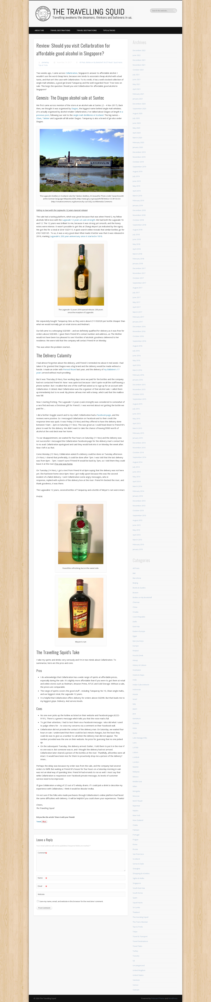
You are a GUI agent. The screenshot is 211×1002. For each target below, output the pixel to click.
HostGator (137, 670)
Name (42, 878)
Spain (135, 898)
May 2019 (136, 186)
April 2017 (136, 307)
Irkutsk (135, 694)
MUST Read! (108, 62)
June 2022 (136, 55)
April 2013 (136, 535)
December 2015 (139, 384)
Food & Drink (138, 655)
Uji (134, 960)
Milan (135, 786)
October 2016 (138, 336)
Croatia (135, 612)
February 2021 (138, 94)
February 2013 (138, 544)
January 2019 (138, 205)
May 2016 (136, 360)
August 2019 (137, 171)
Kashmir (136, 723)
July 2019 (136, 176)
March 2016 (137, 370)
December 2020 (139, 104)
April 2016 (136, 365)
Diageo (74, 108)
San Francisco (138, 854)
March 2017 (137, 312)
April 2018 (136, 249)
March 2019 (137, 195)
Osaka (135, 825)
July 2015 (136, 409)
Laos (134, 742)
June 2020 (136, 123)
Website (41, 894)
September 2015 (139, 399)
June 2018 (136, 239)
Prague (135, 839)
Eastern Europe (139, 631)
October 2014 (138, 452)
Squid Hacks (117, 62)
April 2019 (136, 191)
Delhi (135, 621)
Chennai (136, 602)
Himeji (135, 660)
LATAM (135, 747)
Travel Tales (137, 946)
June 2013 (136, 525)
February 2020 (138, 142)
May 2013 (136, 530)
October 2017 (138, 278)
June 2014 (136, 472)
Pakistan (136, 830)
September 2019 (139, 166)
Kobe (135, 728)
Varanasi (136, 980)
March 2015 (137, 428)
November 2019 (139, 157)
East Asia (136, 626)
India (135, 680)
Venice (135, 985)
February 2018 (138, 258)
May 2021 (136, 84)
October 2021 (138, 70)
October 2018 (138, 220)
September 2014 (139, 457)
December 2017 (139, 268)
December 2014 (139, 443)
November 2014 (139, 447)
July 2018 (136, 234)
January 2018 (138, 263)
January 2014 (138, 496)
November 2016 (139, 331)
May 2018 (136, 244)
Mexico (135, 776)
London (136, 762)
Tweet (38, 821)
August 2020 (137, 113)
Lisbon (135, 752)
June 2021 (136, 79)
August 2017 (137, 287)
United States (138, 975)
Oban (38, 118)
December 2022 (139, 50)
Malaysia (136, 771)
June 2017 (136, 297)
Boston (135, 592)
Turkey (135, 951)
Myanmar (136, 805)
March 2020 (137, 137)
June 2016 (136, 355)
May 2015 (136, 418)
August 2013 (137, 520)
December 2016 (139, 326)
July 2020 (136, 118)
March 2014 (137, 486)
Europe (136, 646)
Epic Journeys (138, 641)
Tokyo (135, 931)
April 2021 (136, 89)
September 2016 (139, 341)
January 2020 (138, 147)
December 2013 (139, 501)
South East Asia (139, 888)
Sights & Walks (138, 878)
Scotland (136, 859)
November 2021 (139, 65)
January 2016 (138, 380)
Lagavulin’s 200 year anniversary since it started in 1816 (76, 236)
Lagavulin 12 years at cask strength (78, 219)
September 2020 (139, 108)
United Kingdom (139, 970)
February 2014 (138, 491)
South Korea (138, 893)
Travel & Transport (140, 936)
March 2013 (137, 539)
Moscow (136, 796)
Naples (135, 810)
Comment (42, 852)
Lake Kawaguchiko (140, 738)
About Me (39, 30)
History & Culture (139, 665)
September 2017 (139, 283)
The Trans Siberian (140, 922)
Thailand (136, 912)
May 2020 (136, 128)
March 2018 (137, 254)
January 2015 (138, 438)
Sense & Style (138, 864)
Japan (135, 709)
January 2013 (138, 549)
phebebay (45, 62)
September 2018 (139, 225)
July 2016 (136, 350)
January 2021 (138, 99)
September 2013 (139, 515)
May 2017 (136, 302)
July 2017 (136, 292)
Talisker (46, 118)
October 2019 (138, 162)
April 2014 (136, 481)
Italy (134, 704)
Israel (135, 699)
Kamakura (136, 718)
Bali (134, 573)
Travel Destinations (60, 30)
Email (42, 886)
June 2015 (136, 414)
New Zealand (138, 820)
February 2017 (138, 317)
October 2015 (138, 394)
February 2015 (138, 433)
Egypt (135, 636)
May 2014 (136, 476)
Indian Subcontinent (141, 684)
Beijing (135, 583)
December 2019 (139, 152)
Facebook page (104, 415)
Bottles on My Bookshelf (94, 62)
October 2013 (138, 510)
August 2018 (137, 229)
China (135, 607)
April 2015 (136, 423)
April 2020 (136, 133)
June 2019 (136, 181)
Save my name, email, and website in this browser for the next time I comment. (71, 901)
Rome (135, 844)
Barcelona (137, 578)
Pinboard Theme (158, 998)
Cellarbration (71, 73)
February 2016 (138, 375)
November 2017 (139, 273)
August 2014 (137, 462)
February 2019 (138, 200)
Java (134, 713)
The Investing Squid (140, 917)
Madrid (135, 767)
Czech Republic (139, 617)
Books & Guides (139, 588)
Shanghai (136, 868)
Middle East (137, 781)
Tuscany (136, 956)
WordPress (172, 998)
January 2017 (138, 321)
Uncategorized (139, 965)
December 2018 (139, 210)
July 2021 (136, 74)
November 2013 (139, 505)
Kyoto (135, 733)
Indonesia (137, 689)
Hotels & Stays (138, 675)
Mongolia (136, 791)
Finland (135, 650)
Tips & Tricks (109, 30)
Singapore (137, 883)
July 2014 (136, 467)
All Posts (82, 62)
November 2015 (139, 389)
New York (136, 815)
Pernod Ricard (69, 369)
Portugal (136, 834)
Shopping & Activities (141, 873)
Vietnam (136, 990)
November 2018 (139, 215)
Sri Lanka (136, 907)
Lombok (136, 757)
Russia (135, 849)
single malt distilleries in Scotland (88, 115)
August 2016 (137, 346)
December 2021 (139, 60)
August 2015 (137, 404)
